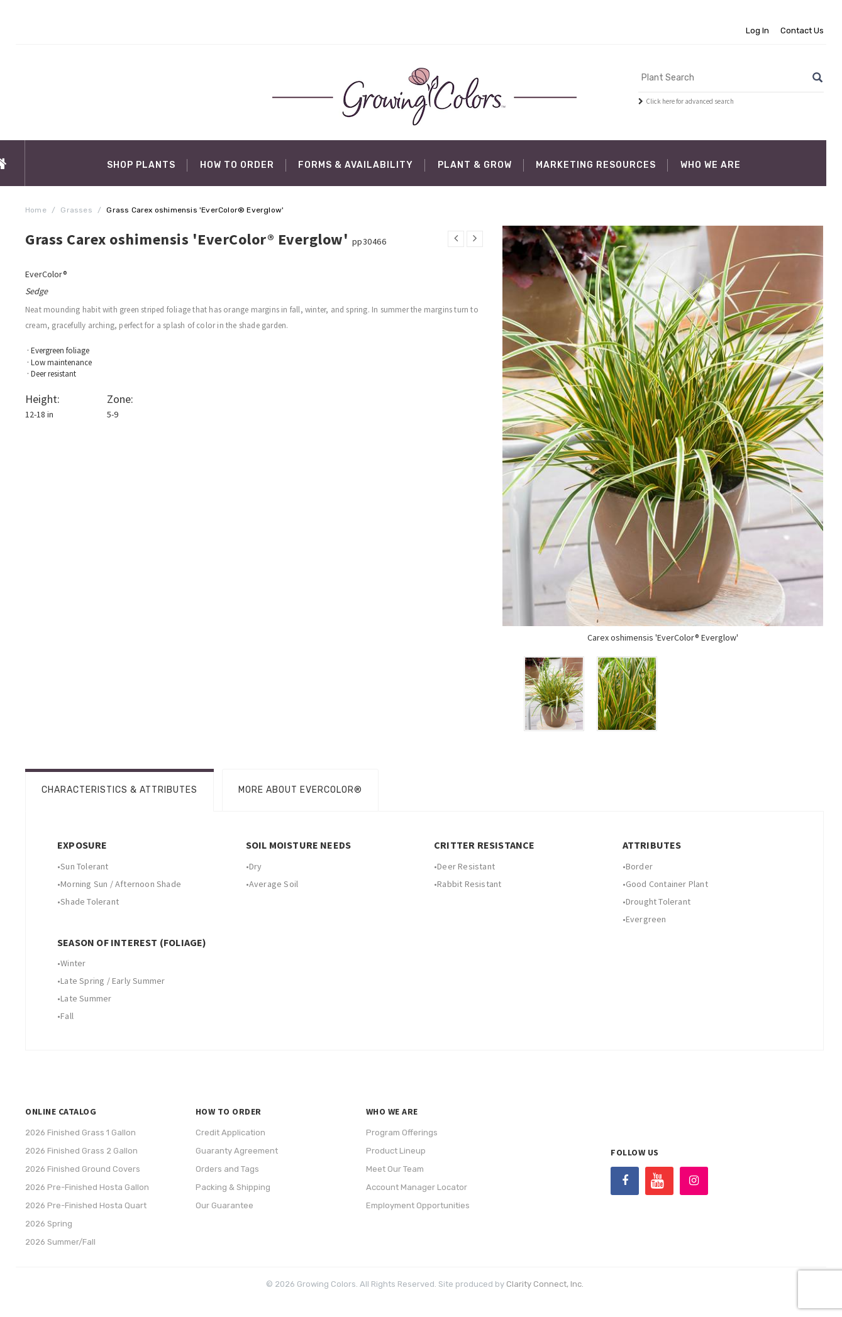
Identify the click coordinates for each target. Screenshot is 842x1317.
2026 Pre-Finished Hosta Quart (86, 1205)
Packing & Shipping (233, 1187)
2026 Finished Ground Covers (82, 1169)
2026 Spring (48, 1223)
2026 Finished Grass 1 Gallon (80, 1132)
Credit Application (230, 1132)
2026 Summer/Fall (60, 1242)
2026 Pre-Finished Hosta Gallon (87, 1187)
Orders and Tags (227, 1169)
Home (36, 210)
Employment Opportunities (418, 1205)
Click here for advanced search (690, 101)
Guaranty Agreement (237, 1150)
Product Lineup (396, 1150)
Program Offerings (402, 1132)
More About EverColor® (300, 790)
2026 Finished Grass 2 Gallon (81, 1150)
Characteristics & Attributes (119, 790)
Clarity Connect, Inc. (545, 1284)
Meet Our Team (395, 1169)
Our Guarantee (224, 1205)
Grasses (76, 210)
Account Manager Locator (416, 1187)
